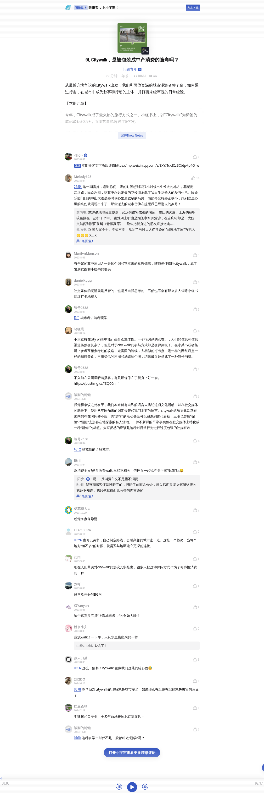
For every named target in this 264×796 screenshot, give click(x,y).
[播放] (132, 787)
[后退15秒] (119, 787)
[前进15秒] (145, 787)
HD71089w (82, 530)
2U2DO (79, 679)
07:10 (77, 738)
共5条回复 (85, 496)
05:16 (77, 668)
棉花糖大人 (82, 508)
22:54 (78, 187)
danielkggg (83, 280)
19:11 (76, 318)
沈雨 (77, 557)
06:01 (77, 689)
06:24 (78, 540)
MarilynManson (86, 253)
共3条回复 (85, 241)
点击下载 (193, 8)
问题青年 (130, 69)
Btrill (78, 460)
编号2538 (81, 307)
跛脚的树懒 (82, 394)
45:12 (77, 449)
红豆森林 (80, 706)
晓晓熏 (79, 329)
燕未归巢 (80, 658)
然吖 (77, 584)
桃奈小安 (80, 627)
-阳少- (80, 155)
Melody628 (82, 176)
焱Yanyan (81, 605)
